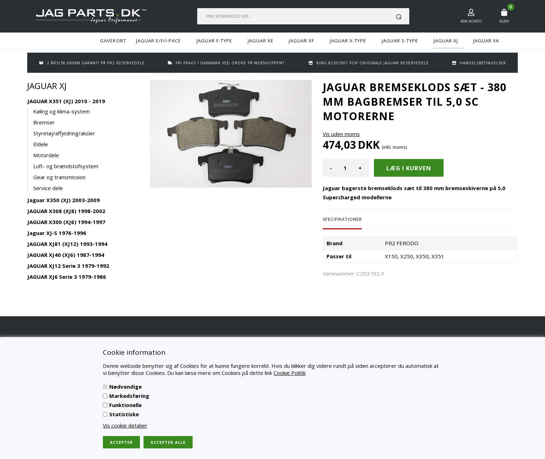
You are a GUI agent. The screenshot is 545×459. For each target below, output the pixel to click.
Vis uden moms (341, 133)
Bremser (44, 122)
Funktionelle (125, 404)
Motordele (46, 155)
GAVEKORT (113, 40)
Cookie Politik (290, 372)
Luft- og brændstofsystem (65, 166)
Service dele (48, 188)
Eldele (40, 144)
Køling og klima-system (61, 111)
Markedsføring (129, 395)
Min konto (471, 21)
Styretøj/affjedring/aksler (64, 133)
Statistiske (124, 414)
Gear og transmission (59, 177)
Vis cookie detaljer (125, 425)
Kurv (504, 21)
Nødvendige (125, 386)
